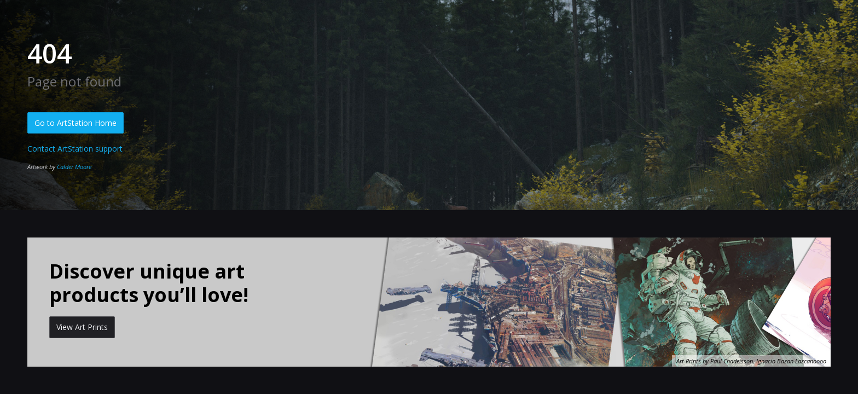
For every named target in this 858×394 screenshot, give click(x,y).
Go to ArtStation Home (75, 123)
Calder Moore (74, 167)
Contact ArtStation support (75, 148)
